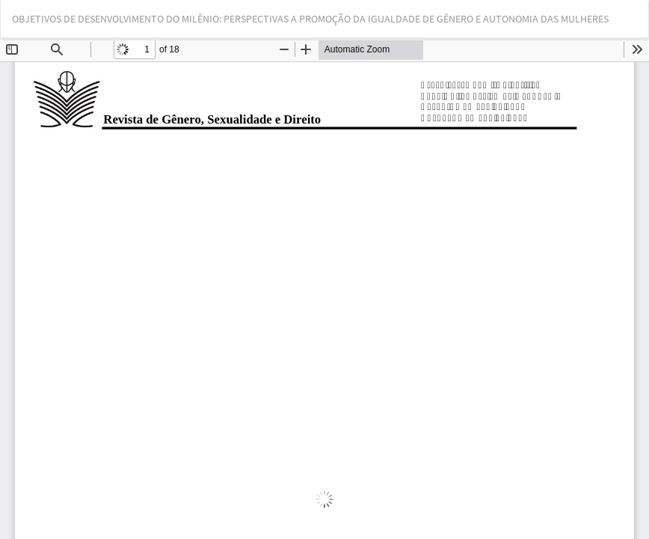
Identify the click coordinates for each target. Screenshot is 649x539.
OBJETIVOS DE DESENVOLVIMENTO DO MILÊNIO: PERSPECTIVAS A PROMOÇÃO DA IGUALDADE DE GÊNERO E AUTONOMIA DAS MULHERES (310, 18)
